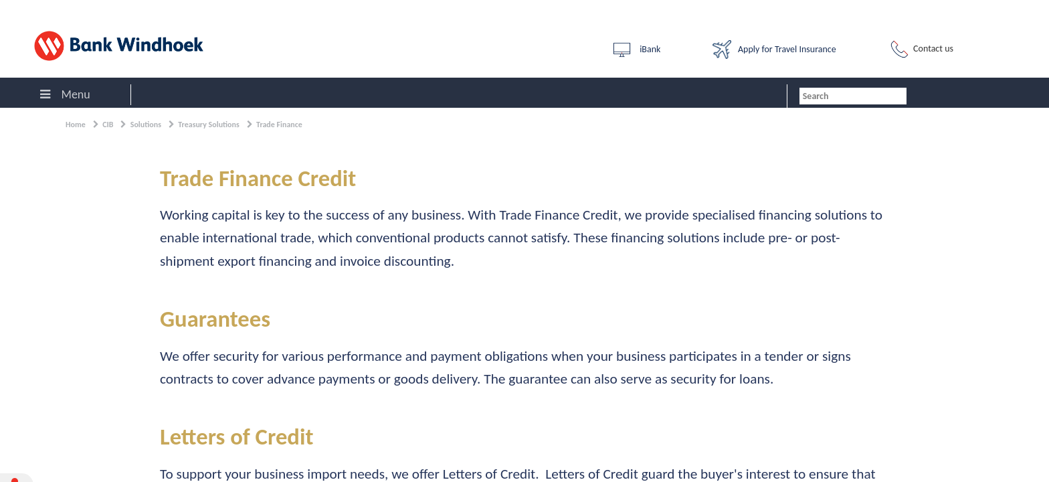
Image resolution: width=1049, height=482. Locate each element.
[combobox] (853, 96)
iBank (635, 50)
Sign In (20, 9)
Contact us (920, 49)
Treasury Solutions (209, 124)
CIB (107, 124)
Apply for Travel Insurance (774, 49)
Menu (65, 94)
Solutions (145, 124)
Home (76, 124)
